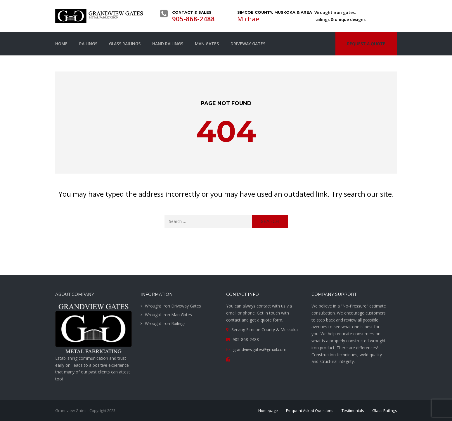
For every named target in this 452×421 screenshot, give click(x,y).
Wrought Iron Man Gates (168, 314)
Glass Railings (125, 43)
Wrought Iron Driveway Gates (173, 306)
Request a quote (366, 43)
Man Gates (207, 43)
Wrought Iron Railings (165, 323)
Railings (88, 43)
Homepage (268, 410)
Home (61, 43)
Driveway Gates (248, 43)
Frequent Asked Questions (309, 410)
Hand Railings (167, 43)
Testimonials (353, 410)
